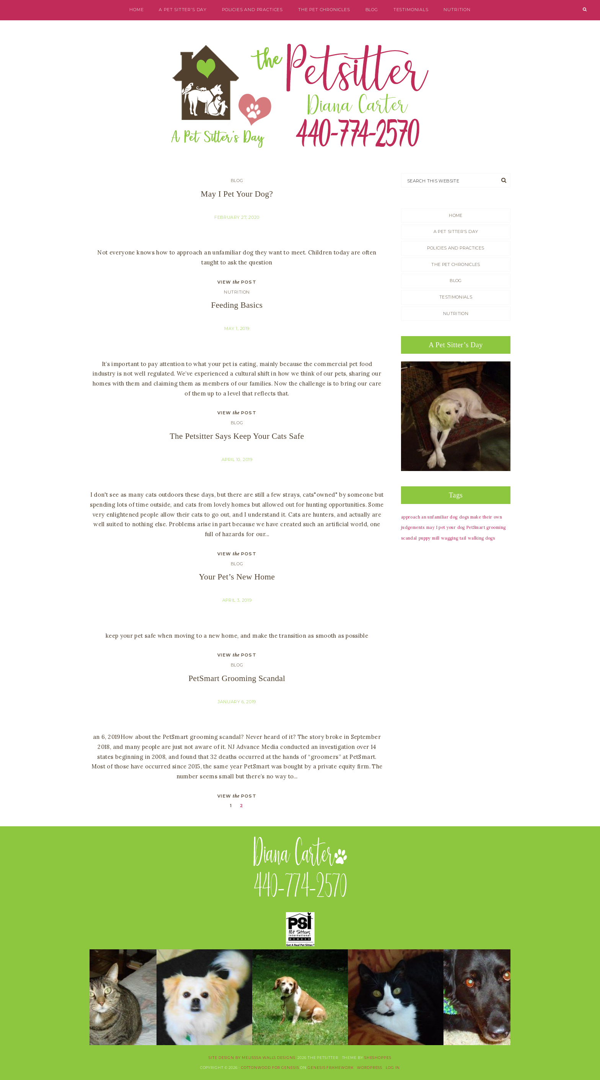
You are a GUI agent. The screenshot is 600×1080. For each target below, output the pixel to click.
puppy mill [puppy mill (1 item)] (429, 538)
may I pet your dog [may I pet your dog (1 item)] (445, 527)
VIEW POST (236, 282)
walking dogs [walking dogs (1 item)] (481, 538)
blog (371, 9)
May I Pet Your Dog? (237, 194)
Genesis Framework (331, 1067)
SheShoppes (377, 1057)
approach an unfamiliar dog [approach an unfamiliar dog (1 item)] (429, 517)
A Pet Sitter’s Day (183, 9)
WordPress (369, 1067)
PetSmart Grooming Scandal (236, 678)
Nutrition (456, 9)
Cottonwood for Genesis (270, 1067)
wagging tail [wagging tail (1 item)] (453, 538)
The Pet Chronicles (324, 9)
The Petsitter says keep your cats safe (237, 436)
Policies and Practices (252, 9)
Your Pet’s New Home (237, 576)
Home (136, 9)
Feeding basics (237, 305)
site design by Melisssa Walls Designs (252, 1057)
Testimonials (411, 9)
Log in (393, 1067)
